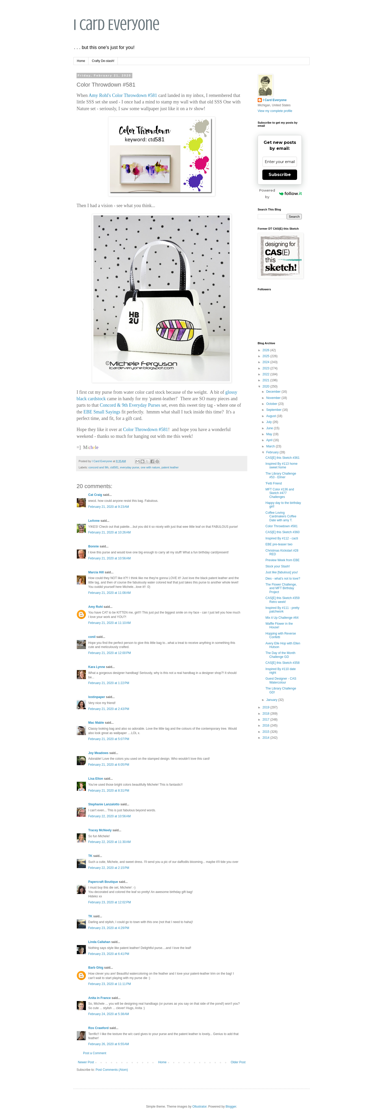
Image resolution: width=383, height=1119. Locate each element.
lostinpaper (96, 697)
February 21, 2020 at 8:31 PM (108, 790)
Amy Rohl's (100, 95)
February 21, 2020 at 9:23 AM (108, 507)
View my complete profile (275, 111)
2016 (266, 725)
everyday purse (129, 467)
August (271, 416)
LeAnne (94, 521)
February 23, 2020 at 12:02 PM (109, 902)
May (269, 434)
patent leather (170, 467)
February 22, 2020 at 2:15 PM (108, 868)
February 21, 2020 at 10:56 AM (109, 558)
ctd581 (114, 467)
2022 (266, 374)
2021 (266, 380)
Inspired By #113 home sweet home (281, 465)
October (272, 404)
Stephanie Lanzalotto (104, 804)
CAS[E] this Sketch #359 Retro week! (282, 599)
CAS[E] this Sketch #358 (282, 663)
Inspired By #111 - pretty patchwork (282, 609)
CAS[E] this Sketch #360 (282, 532)
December (274, 391)
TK (90, 856)
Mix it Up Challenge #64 (281, 618)
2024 (266, 362)
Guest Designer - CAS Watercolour (280, 680)
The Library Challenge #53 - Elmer (280, 475)
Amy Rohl (95, 607)
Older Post (238, 1062)
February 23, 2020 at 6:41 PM (108, 954)
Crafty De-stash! (103, 61)
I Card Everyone (116, 24)
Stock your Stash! (277, 566)
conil (91, 637)
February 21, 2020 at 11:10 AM (109, 623)
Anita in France (99, 998)
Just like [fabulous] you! (281, 572)
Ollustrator (199, 1106)
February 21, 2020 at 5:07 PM (108, 739)
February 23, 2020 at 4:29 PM (108, 928)
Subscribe (280, 174)
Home (81, 61)
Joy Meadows (98, 753)
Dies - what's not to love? (282, 578)
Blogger (230, 1106)
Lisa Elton (95, 778)
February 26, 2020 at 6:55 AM (108, 1044)
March (271, 446)
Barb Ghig (95, 967)
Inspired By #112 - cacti (281, 538)
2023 (266, 368)
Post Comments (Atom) (111, 1070)
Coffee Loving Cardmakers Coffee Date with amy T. (280, 516)
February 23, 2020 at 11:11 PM (109, 984)
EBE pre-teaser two (278, 544)
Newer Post (86, 1062)
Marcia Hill (96, 572)
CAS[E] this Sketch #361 (282, 458)
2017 (266, 719)
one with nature (150, 467)
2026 (266, 350)
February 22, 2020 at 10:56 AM (109, 816)
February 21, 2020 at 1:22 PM (108, 683)
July (269, 422)
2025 (266, 356)
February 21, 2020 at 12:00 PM (109, 653)
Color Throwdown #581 (134, 95)
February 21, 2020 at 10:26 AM (109, 532)
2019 (266, 707)
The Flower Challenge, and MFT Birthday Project (281, 588)
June (270, 428)
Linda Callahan (99, 942)
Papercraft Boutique (103, 882)
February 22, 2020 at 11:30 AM (109, 842)
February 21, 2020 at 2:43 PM (108, 709)
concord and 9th (98, 467)
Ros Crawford (98, 1028)
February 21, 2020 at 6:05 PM (108, 764)
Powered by (280, 193)
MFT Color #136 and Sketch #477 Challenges (279, 493)
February (272, 452)
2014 (266, 738)
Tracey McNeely (100, 830)
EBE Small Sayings (102, 411)
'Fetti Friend (273, 483)
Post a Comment (94, 1053)
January (272, 700)
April (269, 440)
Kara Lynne (96, 667)
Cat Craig (95, 495)
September (274, 410)
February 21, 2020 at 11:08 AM (109, 593)
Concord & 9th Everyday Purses (130, 405)
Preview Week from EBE (282, 560)
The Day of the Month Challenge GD (280, 654)
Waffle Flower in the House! (279, 625)
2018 (266, 713)
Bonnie (93, 546)
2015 (266, 732)
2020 (266, 386)
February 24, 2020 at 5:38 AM (108, 1014)
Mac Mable (96, 722)
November (274, 398)
